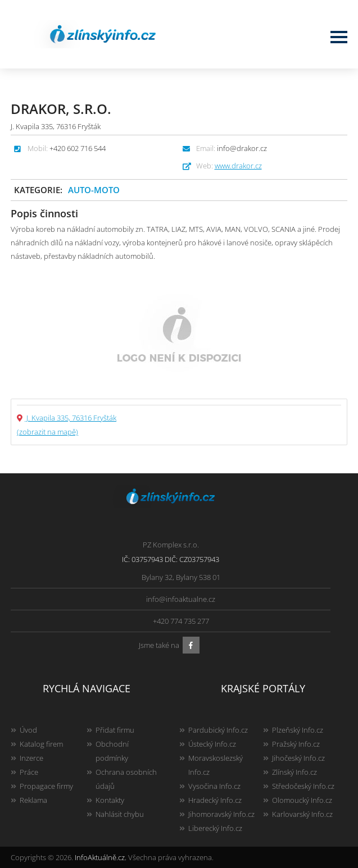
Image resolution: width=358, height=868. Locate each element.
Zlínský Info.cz (294, 772)
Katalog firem (41, 744)
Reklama (33, 800)
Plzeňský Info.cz (297, 730)
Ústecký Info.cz (212, 744)
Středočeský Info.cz (303, 786)
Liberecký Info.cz (215, 828)
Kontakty (110, 800)
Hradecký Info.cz (215, 800)
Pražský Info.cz (296, 744)
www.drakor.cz (238, 166)
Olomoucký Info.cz (302, 800)
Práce (29, 772)
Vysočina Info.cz (214, 786)
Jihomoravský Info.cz (221, 814)
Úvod (28, 730)
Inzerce (31, 758)
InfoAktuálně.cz (100, 857)
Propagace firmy (46, 786)
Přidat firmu (115, 730)
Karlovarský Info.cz (302, 814)
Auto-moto (94, 189)
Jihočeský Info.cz (298, 758)
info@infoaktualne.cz (180, 599)
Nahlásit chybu (120, 814)
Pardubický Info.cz (218, 730)
